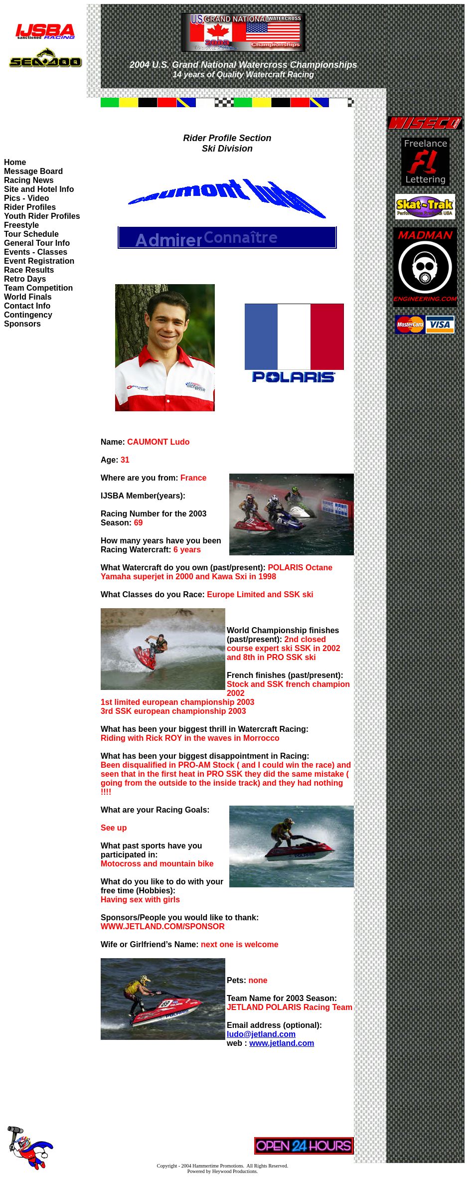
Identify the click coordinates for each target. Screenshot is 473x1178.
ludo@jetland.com (261, 1034)
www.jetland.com (281, 1043)
